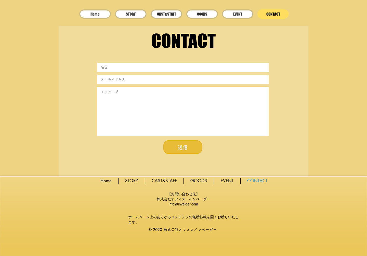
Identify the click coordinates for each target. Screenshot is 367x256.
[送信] (182, 147)
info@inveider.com (183, 204)
